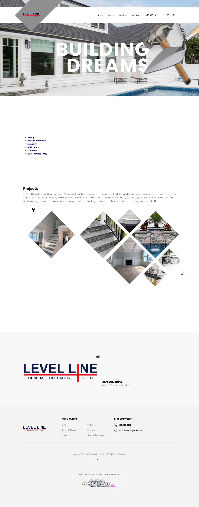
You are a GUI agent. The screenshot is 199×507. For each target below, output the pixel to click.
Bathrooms (92, 425)
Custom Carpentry (95, 435)
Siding (65, 425)
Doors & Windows (70, 430)
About (111, 15)
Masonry (66, 435)
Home (100, 15)
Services (123, 15)
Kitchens (91, 430)
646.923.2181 (151, 15)
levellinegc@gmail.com (130, 430)
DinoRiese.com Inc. (111, 474)
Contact (136, 15)
